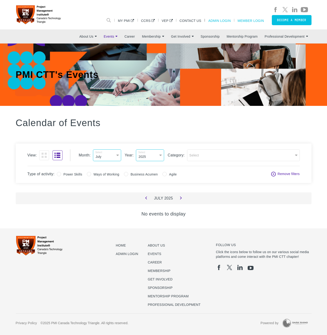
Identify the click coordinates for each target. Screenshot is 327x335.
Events (110, 36)
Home (121, 245)
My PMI (124, 20)
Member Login (251, 20)
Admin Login (219, 20)
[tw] (285, 9)
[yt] (304, 9)
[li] (294, 9)
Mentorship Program (242, 36)
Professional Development (286, 36)
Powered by (270, 323)
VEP (165, 20)
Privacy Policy (26, 323)
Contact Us (190, 20)
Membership (153, 36)
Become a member (291, 20)
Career (129, 36)
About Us (88, 36)
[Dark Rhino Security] (295, 323)
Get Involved (182, 36)
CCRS (146, 20)
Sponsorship (210, 36)
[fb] (275, 9)
